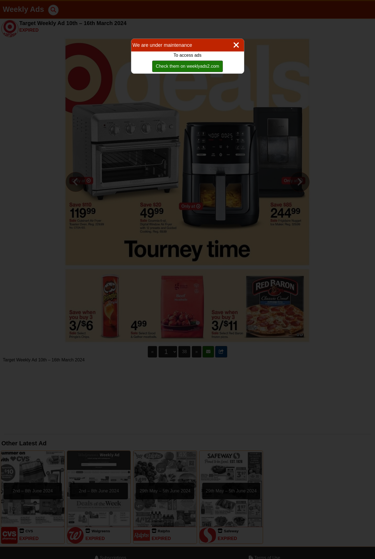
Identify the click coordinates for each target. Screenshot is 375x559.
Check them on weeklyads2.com (187, 66)
